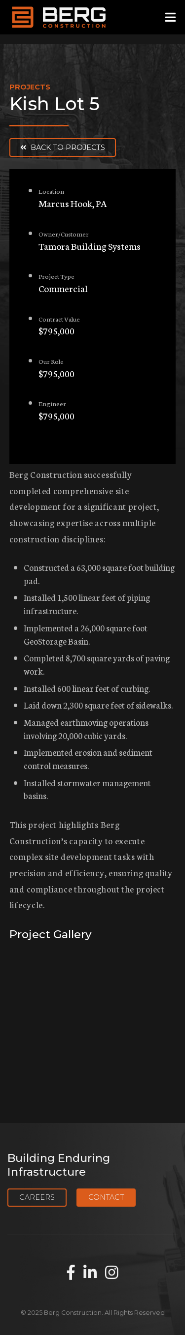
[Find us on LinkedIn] (90, 1273)
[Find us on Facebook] (71, 1273)
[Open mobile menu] (170, 17)
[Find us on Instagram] (111, 1273)
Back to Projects (62, 147)
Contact (106, 1197)
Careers (37, 1197)
